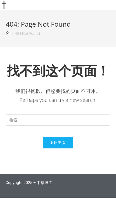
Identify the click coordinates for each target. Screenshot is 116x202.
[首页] (8, 33)
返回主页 (58, 142)
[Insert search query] (58, 120)
